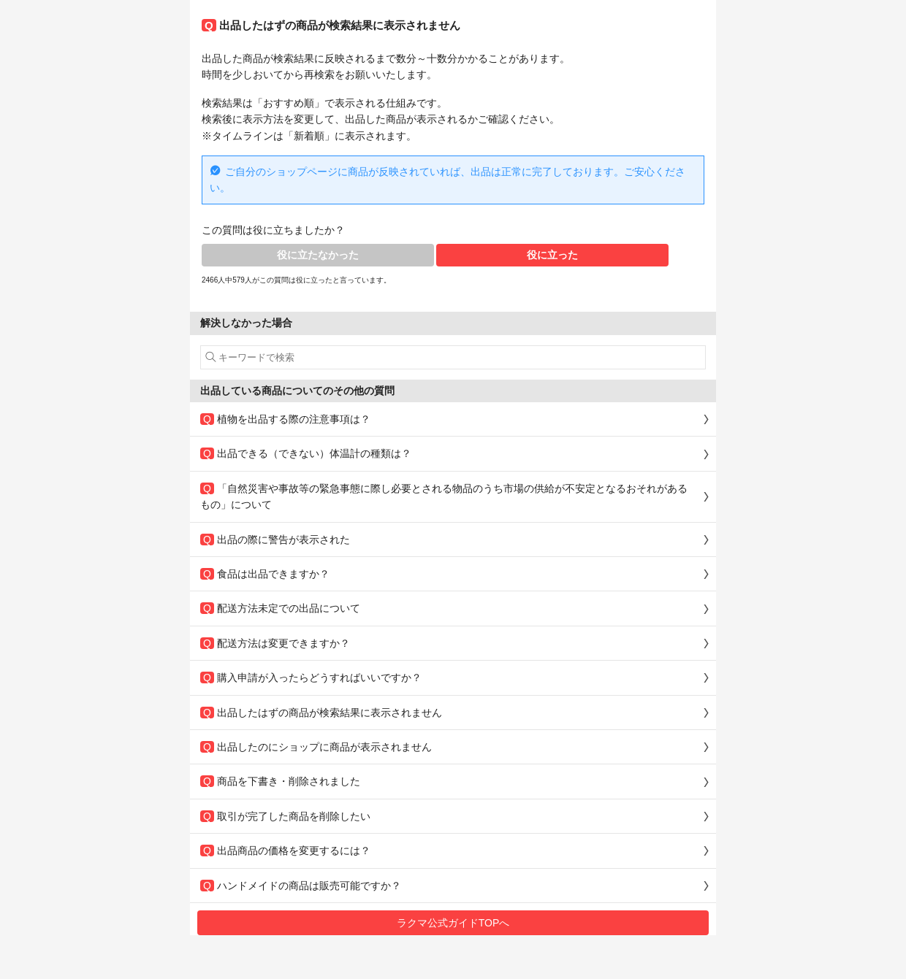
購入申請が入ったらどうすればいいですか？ (311, 677)
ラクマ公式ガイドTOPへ (453, 923)
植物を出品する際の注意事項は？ (285, 419)
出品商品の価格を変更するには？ (285, 850)
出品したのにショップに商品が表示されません (316, 747)
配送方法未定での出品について (280, 608)
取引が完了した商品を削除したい (285, 816)
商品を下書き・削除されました (280, 781)
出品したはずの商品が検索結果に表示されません (321, 712)
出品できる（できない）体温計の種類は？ (305, 453)
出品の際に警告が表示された (275, 539)
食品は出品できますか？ (265, 574)
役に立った (552, 255)
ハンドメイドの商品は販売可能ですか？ (300, 885)
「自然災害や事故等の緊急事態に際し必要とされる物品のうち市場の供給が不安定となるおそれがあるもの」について (444, 496)
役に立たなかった (318, 255)
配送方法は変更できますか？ (275, 643)
